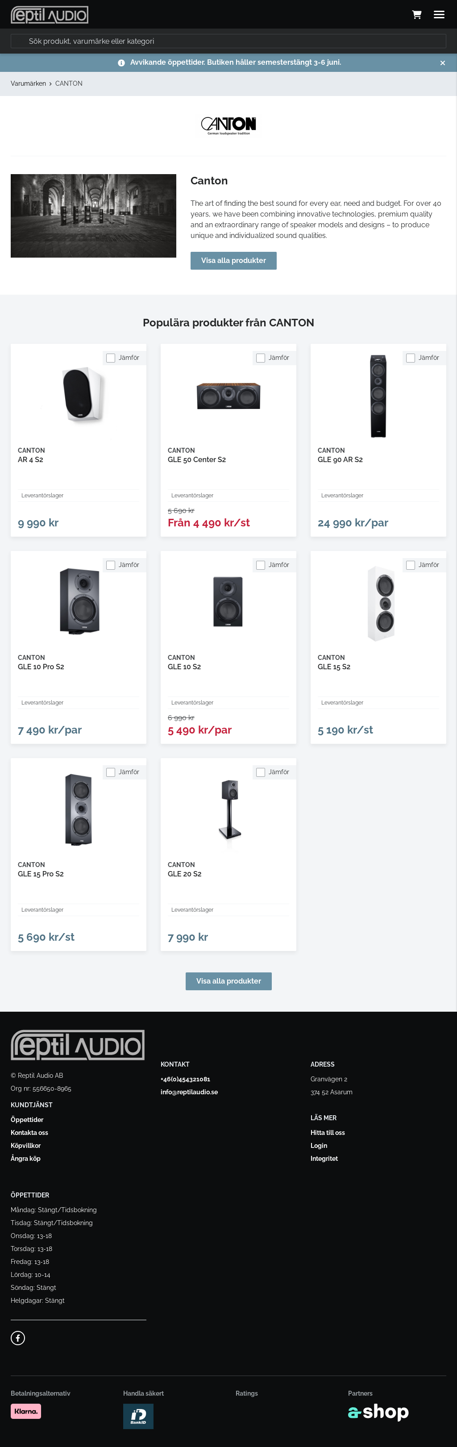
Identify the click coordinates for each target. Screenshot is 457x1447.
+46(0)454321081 (185, 1079)
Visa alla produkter (233, 260)
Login (319, 1145)
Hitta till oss (328, 1132)
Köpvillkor (26, 1145)
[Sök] (228, 41)
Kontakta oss (29, 1132)
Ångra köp (26, 1158)
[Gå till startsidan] (49, 15)
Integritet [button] (324, 1158)
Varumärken (28, 83)
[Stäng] (442, 63)
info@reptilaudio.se (189, 1092)
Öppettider (27, 1119)
